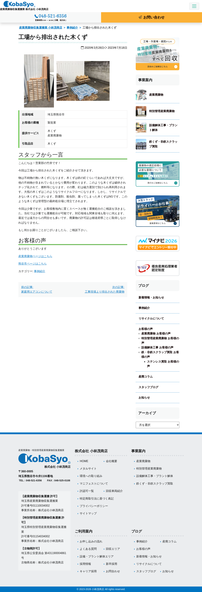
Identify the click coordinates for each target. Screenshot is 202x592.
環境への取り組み (91, 475)
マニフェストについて (94, 483)
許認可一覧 (87, 490)
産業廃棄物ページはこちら (35, 256)
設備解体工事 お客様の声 (157, 347)
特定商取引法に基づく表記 (97, 498)
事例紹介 (72, 27)
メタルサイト (88, 468)
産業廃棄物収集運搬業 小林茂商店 (40, 27)
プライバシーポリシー (94, 505)
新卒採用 (111, 563)
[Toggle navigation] (194, 6)
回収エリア (113, 548)
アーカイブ (147, 413)
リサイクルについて (151, 318)
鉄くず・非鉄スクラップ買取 (163, 144)
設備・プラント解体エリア (97, 556)
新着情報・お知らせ (151, 297)
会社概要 (111, 461)
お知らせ (144, 397)
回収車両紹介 (114, 490)
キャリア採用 (88, 571)
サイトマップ (88, 513)
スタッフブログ (148, 387)
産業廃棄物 (156, 94)
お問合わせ (113, 571)
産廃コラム (146, 376)
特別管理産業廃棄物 (162, 111)
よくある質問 (88, 548)
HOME (84, 461)
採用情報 (85, 563)
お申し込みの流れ (91, 541)
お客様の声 (146, 328)
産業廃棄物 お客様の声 (155, 333)
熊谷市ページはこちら (32, 263)
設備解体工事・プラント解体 (163, 127)
